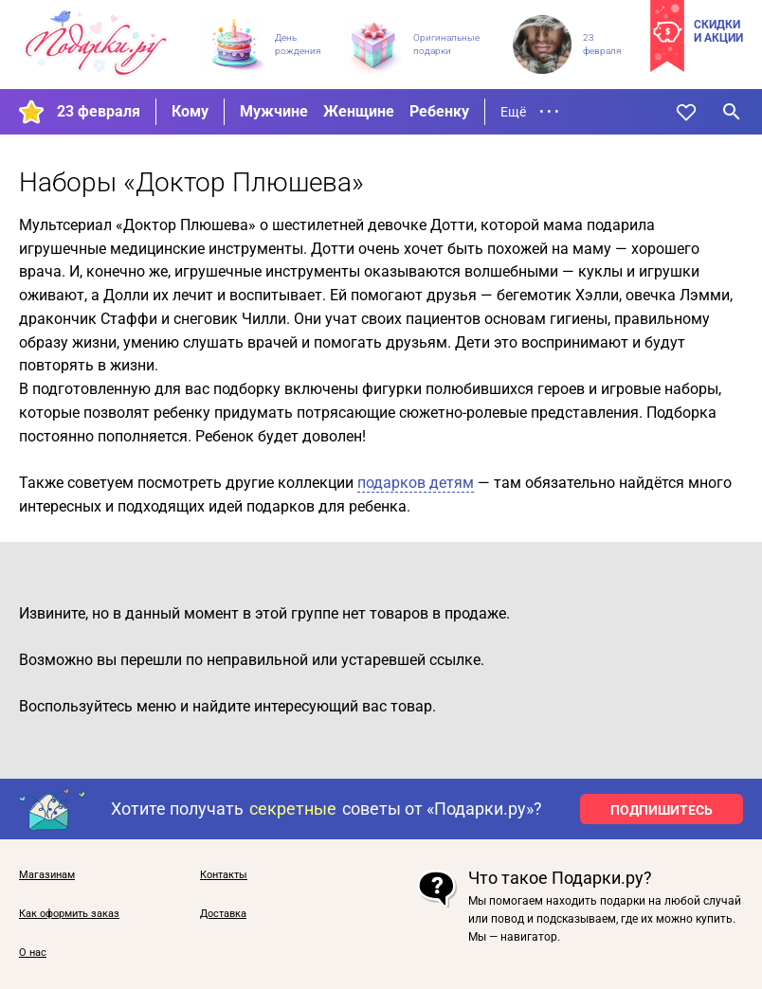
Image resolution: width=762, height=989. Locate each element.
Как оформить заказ (69, 914)
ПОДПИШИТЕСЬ (661, 810)
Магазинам (47, 875)
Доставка (223, 914)
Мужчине (274, 111)
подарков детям (415, 483)
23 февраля (98, 111)
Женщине (358, 111)
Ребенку (439, 111)
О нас (32, 953)
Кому (190, 111)
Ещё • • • (529, 111)
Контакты (223, 875)
